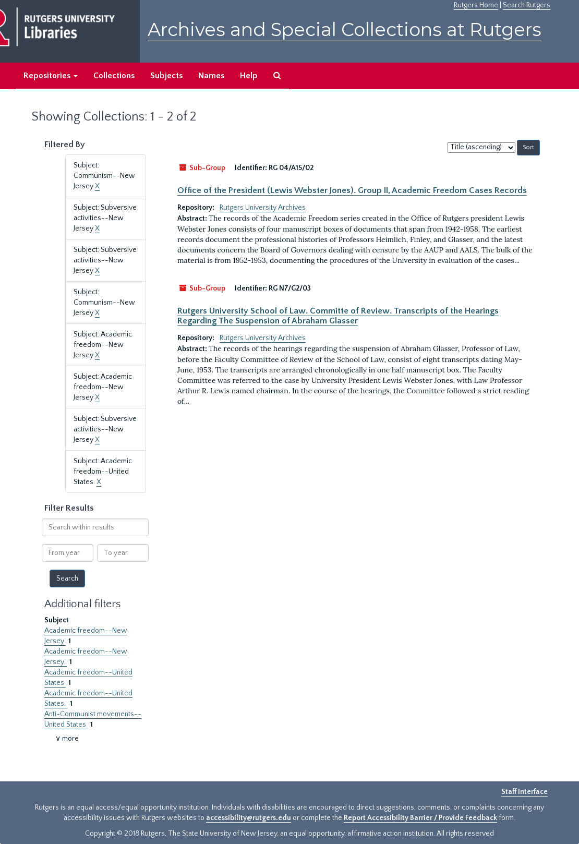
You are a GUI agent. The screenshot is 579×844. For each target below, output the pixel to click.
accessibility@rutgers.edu (248, 818)
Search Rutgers (526, 5)
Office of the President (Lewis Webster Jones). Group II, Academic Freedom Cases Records (352, 190)
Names (211, 75)
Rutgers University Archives (263, 207)
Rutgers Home (476, 5)
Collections (114, 75)
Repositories (50, 75)
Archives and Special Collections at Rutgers (344, 29)
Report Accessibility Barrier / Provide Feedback (420, 818)
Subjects (166, 75)
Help (249, 75)
